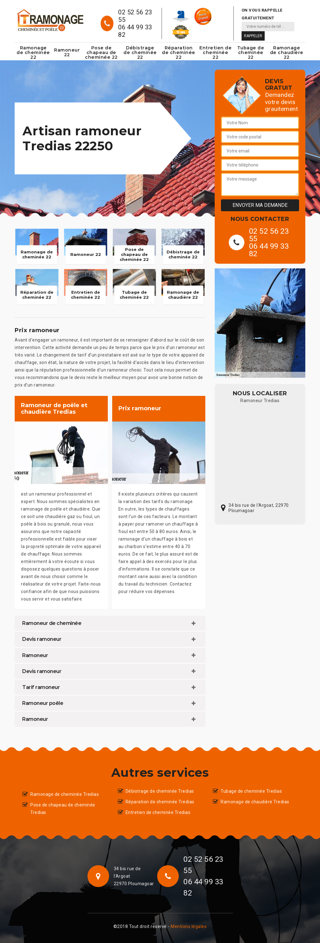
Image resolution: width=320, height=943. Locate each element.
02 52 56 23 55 (135, 15)
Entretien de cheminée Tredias (158, 812)
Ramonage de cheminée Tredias (64, 794)
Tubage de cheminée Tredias (251, 791)
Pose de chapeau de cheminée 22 (101, 52)
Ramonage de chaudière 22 (286, 52)
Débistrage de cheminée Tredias (160, 791)
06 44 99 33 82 (135, 30)
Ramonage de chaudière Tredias (255, 801)
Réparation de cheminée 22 (178, 52)
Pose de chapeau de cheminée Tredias (62, 808)
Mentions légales (189, 926)
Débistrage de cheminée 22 (140, 52)
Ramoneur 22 (67, 52)
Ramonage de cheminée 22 (33, 52)
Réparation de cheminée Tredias (160, 801)
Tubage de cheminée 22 (250, 52)
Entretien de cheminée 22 (215, 52)
